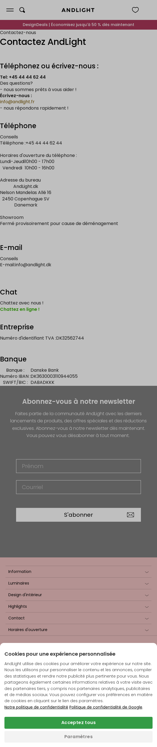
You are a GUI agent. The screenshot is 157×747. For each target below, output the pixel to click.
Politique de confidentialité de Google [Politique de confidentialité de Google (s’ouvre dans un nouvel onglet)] (105, 707)
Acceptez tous (78, 722)
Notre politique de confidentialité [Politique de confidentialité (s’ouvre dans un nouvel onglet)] (36, 707)
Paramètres (78, 736)
